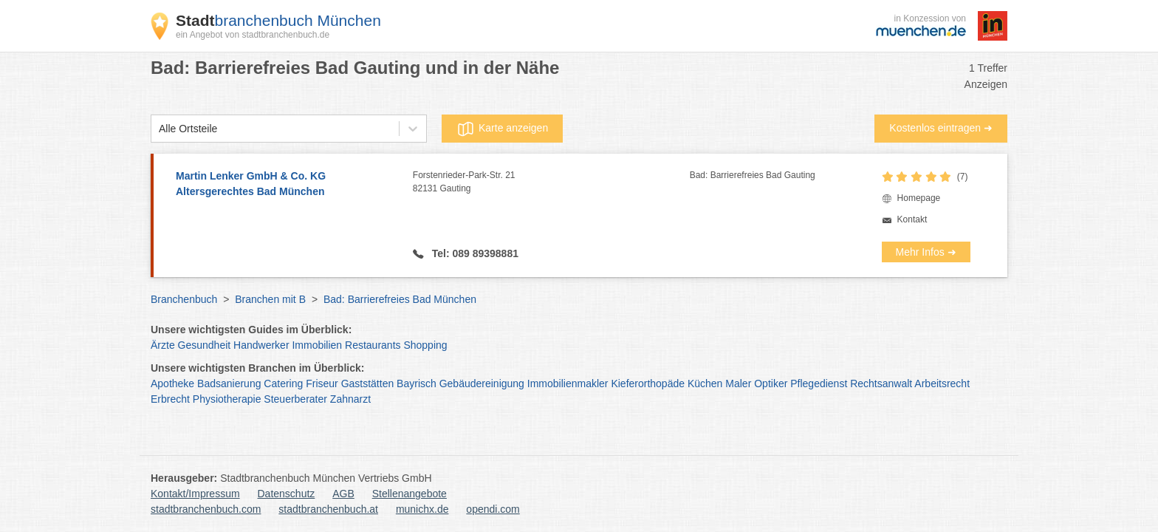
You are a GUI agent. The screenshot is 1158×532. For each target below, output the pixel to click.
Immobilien (317, 345)
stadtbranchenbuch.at (328, 509)
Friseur (322, 383)
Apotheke (172, 383)
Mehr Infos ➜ (926, 252)
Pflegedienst (818, 383)
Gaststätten (367, 383)
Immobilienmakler (568, 383)
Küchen (705, 383)
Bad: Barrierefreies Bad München (399, 299)
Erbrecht (170, 399)
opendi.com (492, 509)
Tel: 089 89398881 (473, 253)
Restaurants (372, 345)
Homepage (919, 198)
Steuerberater (295, 399)
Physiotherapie (227, 399)
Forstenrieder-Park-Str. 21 (551, 182)
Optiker (770, 383)
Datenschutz (286, 493)
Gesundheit (204, 345)
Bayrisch (416, 383)
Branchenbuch (184, 299)
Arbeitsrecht (942, 383)
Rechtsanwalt (881, 383)
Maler (738, 383)
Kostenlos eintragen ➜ (941, 128)
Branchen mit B (270, 299)
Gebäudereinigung (481, 383)
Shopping (425, 345)
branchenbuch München (278, 20)
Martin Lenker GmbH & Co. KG (287, 185)
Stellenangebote (409, 493)
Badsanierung (229, 383)
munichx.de (422, 509)
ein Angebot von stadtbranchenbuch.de (252, 35)
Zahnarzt (350, 399)
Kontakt (912, 219)
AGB (343, 493)
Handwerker (261, 345)
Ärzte (163, 345)
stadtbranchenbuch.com (206, 509)
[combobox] (158, 129)
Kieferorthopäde (648, 383)
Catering (283, 383)
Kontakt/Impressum (195, 493)
